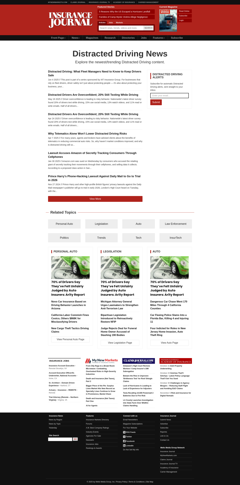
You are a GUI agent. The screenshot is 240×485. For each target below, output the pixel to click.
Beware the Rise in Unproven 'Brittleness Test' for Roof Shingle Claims (137, 378)
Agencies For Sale (93, 436)
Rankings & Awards (94, 448)
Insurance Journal (167, 451)
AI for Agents (92, 406)
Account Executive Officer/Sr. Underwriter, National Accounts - (63, 375)
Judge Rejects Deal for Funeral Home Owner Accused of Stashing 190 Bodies (119, 331)
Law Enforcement (175, 223)
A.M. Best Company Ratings (97, 428)
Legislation (101, 223)
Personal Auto (64, 223)
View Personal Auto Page (70, 339)
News (76, 38)
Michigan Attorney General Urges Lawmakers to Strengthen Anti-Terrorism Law (119, 305)
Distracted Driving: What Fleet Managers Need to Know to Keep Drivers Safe (94, 73)
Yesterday (53, 428)
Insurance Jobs (92, 444)
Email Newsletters (130, 420)
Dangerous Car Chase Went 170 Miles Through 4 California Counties (168, 305)
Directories (128, 38)
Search (148, 28)
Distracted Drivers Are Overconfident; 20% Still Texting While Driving (93, 94)
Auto (138, 223)
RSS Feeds (129, 432)
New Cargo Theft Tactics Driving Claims (70, 330)
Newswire (90, 440)
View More (95, 199)
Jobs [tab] (111, 23)
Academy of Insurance (124, 2)
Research (110, 38)
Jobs (144, 38)
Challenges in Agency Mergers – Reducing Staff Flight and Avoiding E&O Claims (174, 386)
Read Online (184, 11)
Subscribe (183, 16)
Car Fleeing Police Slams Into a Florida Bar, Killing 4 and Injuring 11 (169, 318)
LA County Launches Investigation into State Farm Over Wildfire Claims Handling (138, 403)
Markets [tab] (119, 23)
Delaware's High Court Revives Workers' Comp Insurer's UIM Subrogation (136, 368)
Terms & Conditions (136, 482)
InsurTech (176, 237)
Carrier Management (148, 2)
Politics (64, 237)
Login (181, 20)
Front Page (58, 38)
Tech (138, 237)
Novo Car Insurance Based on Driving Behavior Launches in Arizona (68, 305)
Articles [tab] (102, 23)
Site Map (149, 482)
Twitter (127, 437)
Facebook (129, 441)
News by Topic (55, 424)
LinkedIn (128, 446)
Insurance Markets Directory (97, 420)
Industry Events (92, 432)
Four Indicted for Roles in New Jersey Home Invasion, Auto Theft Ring (168, 331)
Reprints (163, 432)
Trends (101, 237)
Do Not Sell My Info (131, 450)
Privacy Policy (121, 482)
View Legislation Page (120, 342)
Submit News (165, 420)
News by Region (55, 420)
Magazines (92, 38)
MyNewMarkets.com (57, 2)
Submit (156, 102)
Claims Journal (77, 2)
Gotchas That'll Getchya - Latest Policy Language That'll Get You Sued (175, 376)
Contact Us (164, 440)
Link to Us (164, 436)
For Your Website (130, 428)
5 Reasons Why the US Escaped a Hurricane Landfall (124, 11)
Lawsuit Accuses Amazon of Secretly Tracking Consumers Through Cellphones (92, 155)
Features (159, 38)
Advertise (164, 424)
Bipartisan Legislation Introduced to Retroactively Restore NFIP (116, 318)
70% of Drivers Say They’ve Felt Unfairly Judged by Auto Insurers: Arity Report (68, 288)
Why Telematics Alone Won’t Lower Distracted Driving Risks (87, 133)
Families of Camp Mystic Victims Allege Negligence (123, 17)
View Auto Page (169, 342)
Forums (89, 424)
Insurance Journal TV (99, 2)
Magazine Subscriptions (132, 424)
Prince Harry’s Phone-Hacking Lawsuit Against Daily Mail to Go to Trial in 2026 (94, 178)
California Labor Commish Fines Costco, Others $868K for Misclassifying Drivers (70, 318)
